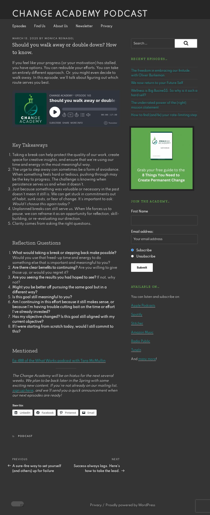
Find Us (39, 26)
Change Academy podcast (80, 14)
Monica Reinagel (59, 38)
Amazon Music (142, 332)
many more (147, 359)
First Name (139, 211)
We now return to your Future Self (157, 83)
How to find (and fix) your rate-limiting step (164, 115)
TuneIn (136, 350)
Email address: (164, 237)
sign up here (22, 390)
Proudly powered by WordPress (130, 505)
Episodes (19, 26)
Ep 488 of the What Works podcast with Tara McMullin (59, 361)
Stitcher (137, 323)
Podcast (25, 436)
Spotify (136, 314)
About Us (60, 26)
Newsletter (84, 26)
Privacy (106, 26)
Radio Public (140, 341)
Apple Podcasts (143, 305)
